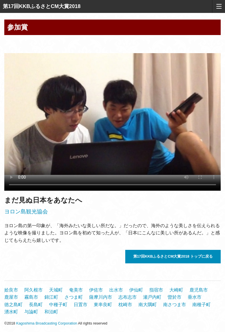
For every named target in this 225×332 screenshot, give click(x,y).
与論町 (31, 311)
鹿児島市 (198, 289)
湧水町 (11, 311)
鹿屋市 (11, 297)
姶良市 (11, 289)
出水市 (116, 289)
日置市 (80, 304)
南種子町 (201, 304)
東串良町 (103, 304)
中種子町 (58, 304)
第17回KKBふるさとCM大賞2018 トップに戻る (173, 256)
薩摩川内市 (100, 297)
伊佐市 (96, 289)
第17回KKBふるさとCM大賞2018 (42, 6)
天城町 (56, 289)
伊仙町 (136, 289)
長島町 (36, 304)
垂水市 (194, 297)
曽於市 (174, 297)
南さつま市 (174, 304)
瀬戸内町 (152, 297)
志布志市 (127, 297)
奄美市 (76, 289)
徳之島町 (13, 304)
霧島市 (31, 297)
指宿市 (156, 289)
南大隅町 (147, 304)
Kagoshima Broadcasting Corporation (46, 323)
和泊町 (51, 311)
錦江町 (51, 297)
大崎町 (176, 289)
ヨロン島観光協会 (26, 212)
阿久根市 (33, 289)
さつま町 (73, 297)
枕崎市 (125, 304)
